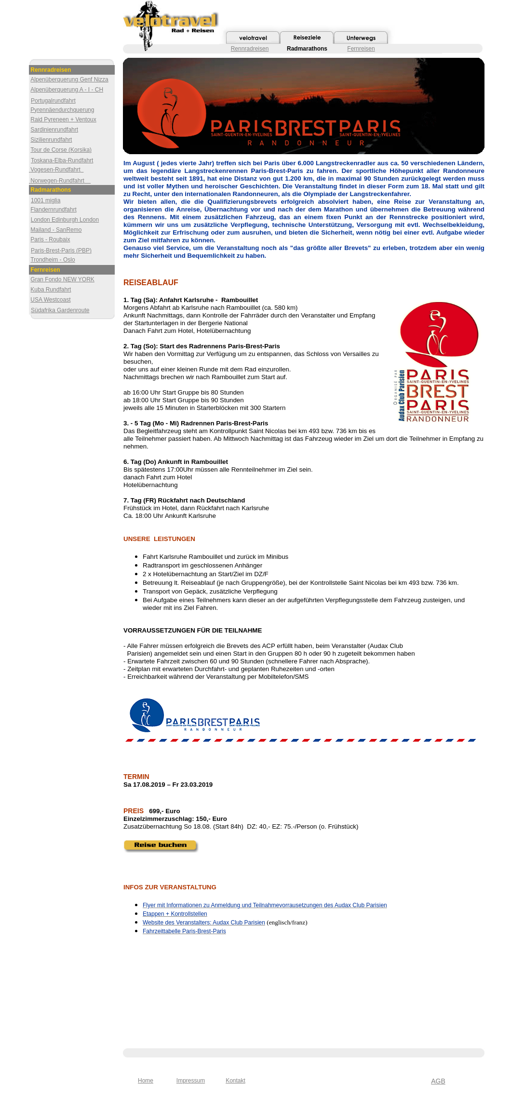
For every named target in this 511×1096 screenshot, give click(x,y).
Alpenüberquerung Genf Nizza (69, 79)
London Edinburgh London (65, 219)
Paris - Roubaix (50, 239)
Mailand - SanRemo (55, 229)
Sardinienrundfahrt (54, 129)
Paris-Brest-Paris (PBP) (61, 250)
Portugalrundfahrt (53, 100)
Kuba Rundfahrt (50, 289)
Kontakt (235, 1080)
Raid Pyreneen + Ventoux (63, 119)
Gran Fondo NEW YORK (62, 279)
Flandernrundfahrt (53, 209)
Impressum (190, 1080)
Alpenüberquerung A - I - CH (66, 89)
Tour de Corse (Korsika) (61, 149)
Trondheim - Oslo (52, 259)
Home (145, 1080)
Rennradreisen (250, 48)
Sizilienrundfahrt (51, 139)
